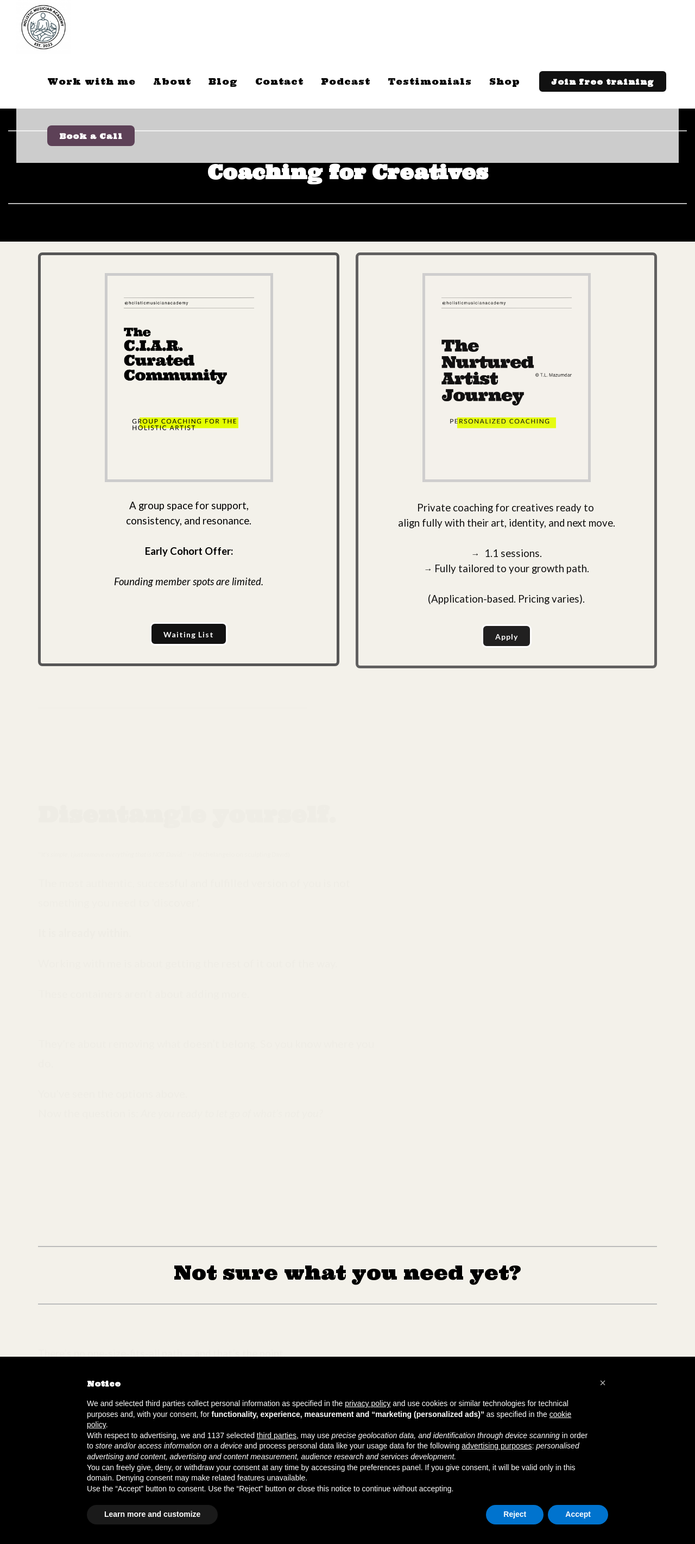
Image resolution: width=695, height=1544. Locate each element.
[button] (602, 1382)
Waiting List (188, 634)
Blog (223, 81)
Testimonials (430, 81)
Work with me (91, 81)
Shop (504, 81)
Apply (506, 636)
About (172, 81)
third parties (276, 1435)
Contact (279, 81)
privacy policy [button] (367, 1403)
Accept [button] (578, 1514)
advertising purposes (497, 1445)
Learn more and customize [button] (152, 1514)
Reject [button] (514, 1514)
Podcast (345, 81)
